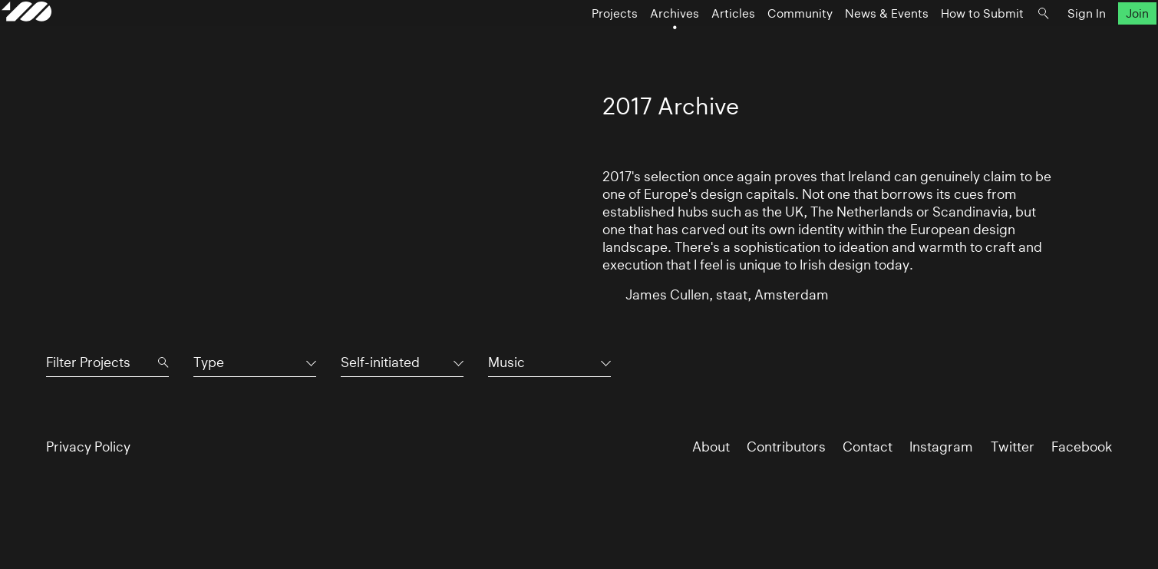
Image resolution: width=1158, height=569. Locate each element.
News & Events (842, 43)
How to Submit (937, 43)
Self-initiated (380, 362)
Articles (689, 43)
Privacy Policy (88, 446)
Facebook (1081, 446)
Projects (570, 43)
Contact (867, 446)
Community (755, 43)
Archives (630, 43)
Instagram (941, 446)
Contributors (786, 446)
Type (208, 362)
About (711, 446)
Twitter (1012, 446)
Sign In (1042, 43)
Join (1092, 43)
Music (506, 362)
